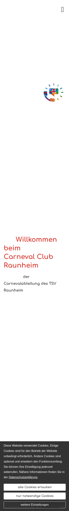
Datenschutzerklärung (23, 477)
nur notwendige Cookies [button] (35, 496)
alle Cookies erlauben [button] (35, 487)
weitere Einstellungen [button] (35, 504)
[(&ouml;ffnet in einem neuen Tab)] (53, 93)
